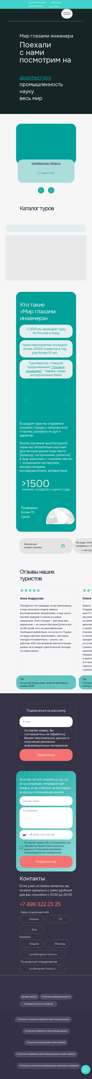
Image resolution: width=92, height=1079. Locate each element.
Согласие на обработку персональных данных (46, 1031)
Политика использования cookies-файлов (46, 1042)
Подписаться (46, 755)
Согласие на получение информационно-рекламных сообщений (48, 1065)
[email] (46, 722)
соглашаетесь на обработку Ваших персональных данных (45, 736)
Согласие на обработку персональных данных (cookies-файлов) (46, 1054)
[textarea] (46, 817)
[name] (46, 801)
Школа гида (56, 2)
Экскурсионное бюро (38, 2)
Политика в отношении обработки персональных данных (43, 1019)
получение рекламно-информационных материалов (46, 743)
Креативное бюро (36, 6)
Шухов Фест (54, 6)
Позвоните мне (46, 861)
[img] (27, 983)
